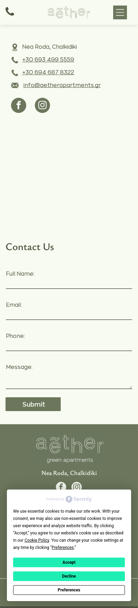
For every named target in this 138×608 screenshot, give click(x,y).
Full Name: (20, 274)
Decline (69, 576)
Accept (69, 562)
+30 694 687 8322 (48, 72)
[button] (120, 12)
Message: (19, 367)
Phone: (15, 336)
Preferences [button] (63, 547)
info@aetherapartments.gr (62, 85)
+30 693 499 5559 (48, 60)
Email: (14, 305)
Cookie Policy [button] (36, 540)
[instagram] (42, 106)
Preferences (69, 590)
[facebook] (18, 106)
